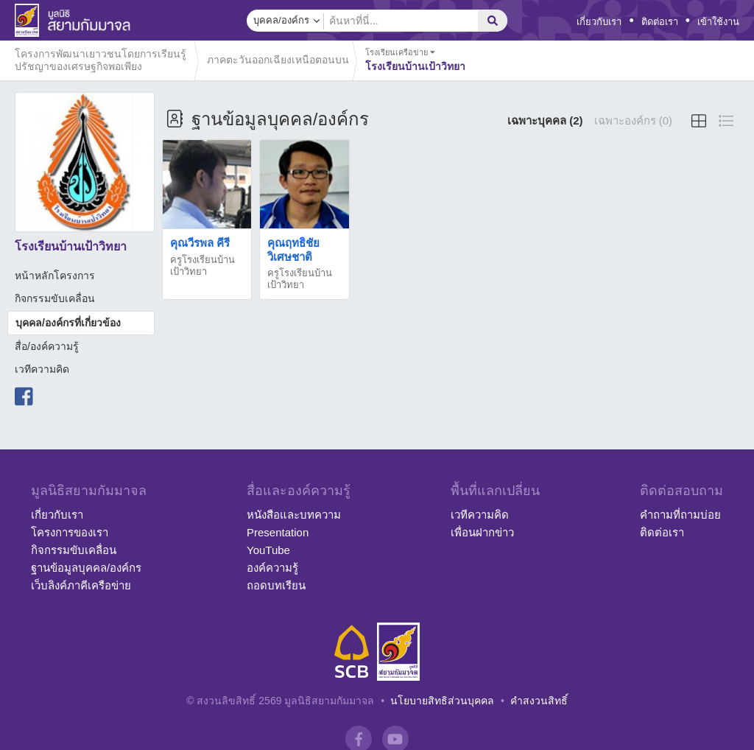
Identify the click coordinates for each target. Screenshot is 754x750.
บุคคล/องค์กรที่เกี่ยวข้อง (68, 323)
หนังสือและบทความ (294, 514)
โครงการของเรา (69, 532)
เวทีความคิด (42, 369)
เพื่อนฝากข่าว (482, 532)
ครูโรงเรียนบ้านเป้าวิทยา (202, 265)
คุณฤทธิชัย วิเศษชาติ (293, 249)
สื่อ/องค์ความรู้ (47, 346)
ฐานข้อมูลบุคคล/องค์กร (86, 567)
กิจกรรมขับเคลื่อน (55, 298)
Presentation (278, 532)
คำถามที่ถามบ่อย (680, 514)
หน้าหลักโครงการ (55, 275)
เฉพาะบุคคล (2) (545, 120)
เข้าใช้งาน (718, 21)
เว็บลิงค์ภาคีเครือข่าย (81, 585)
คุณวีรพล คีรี (200, 242)
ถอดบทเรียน (276, 585)
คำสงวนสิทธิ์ (539, 701)
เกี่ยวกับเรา (599, 21)
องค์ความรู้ (272, 567)
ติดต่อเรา (659, 21)
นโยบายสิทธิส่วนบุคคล (442, 701)
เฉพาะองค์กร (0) (633, 120)
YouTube (268, 550)
